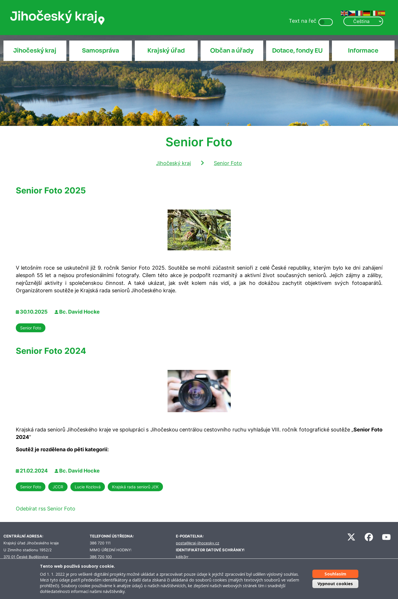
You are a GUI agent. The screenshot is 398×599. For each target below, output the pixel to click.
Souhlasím (335, 574)
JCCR (58, 486)
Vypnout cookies (335, 583)
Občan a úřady (232, 50)
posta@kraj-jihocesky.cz (197, 543)
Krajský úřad (166, 50)
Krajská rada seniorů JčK (135, 486)
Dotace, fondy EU (297, 50)
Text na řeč (302, 21)
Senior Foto (228, 163)
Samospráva (100, 50)
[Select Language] (363, 21)
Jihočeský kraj (34, 50)
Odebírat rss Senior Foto (45, 509)
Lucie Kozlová (88, 486)
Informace (363, 50)
